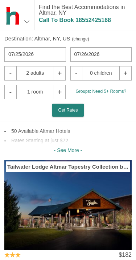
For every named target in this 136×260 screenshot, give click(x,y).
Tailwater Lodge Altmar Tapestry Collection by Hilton (68, 167)
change (80, 39)
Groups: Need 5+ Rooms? (100, 91)
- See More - (68, 150)
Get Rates (68, 110)
